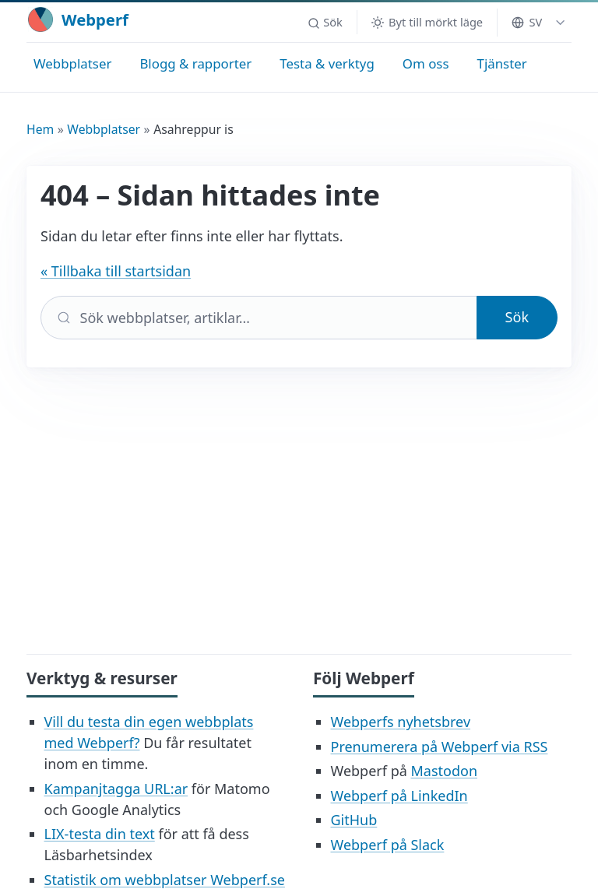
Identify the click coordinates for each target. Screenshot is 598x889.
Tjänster (502, 63)
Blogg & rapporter (195, 63)
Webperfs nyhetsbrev (401, 721)
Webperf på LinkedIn (399, 795)
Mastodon (443, 770)
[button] (325, 22)
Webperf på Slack (388, 844)
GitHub (354, 819)
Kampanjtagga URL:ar (116, 788)
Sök (517, 316)
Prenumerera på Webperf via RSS (439, 746)
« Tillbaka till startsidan (115, 271)
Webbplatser (72, 63)
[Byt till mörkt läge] (427, 22)
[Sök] (258, 317)
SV (527, 22)
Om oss (426, 63)
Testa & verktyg (327, 63)
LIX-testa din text (99, 833)
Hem (40, 129)
